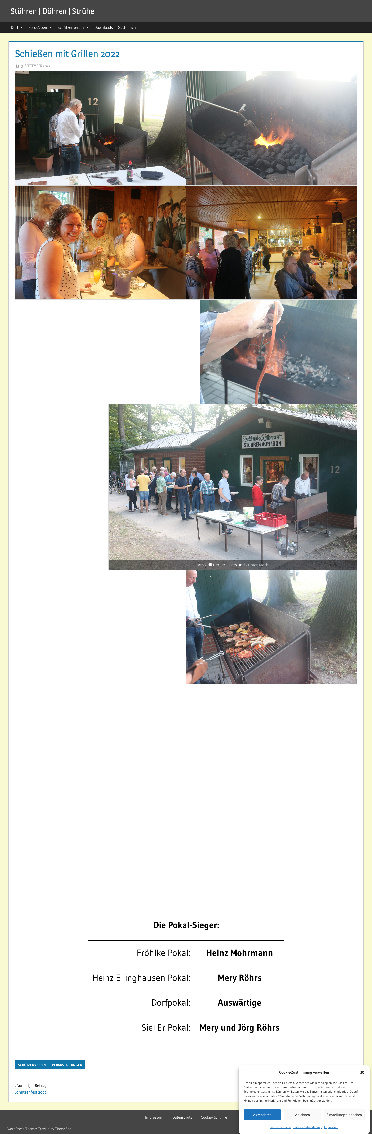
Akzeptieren (262, 1114)
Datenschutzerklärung (307, 1127)
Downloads (103, 27)
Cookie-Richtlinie (280, 1127)
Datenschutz (182, 1117)
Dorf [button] (17, 27)
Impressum (331, 1127)
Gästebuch (127, 27)
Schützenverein (73, 27)
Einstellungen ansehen (344, 1114)
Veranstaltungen (67, 1065)
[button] (362, 1072)
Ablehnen (302, 1114)
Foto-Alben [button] (41, 27)
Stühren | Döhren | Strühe (52, 11)
